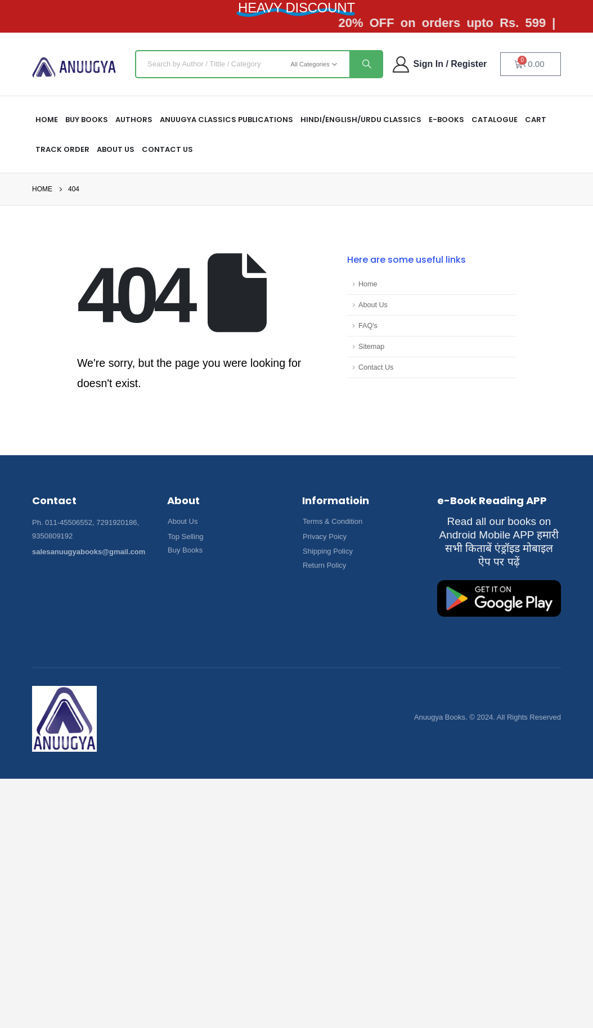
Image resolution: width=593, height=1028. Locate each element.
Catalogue (494, 119)
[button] (182, 521)
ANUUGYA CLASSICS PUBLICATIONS (226, 119)
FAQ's (368, 326)
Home (368, 284)
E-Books (446, 119)
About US (115, 149)
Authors (133, 119)
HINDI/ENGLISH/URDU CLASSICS (360, 119)
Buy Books (86, 119)
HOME (46, 119)
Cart (535, 119)
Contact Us (167, 149)
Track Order (62, 149)
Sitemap (371, 347)
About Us (373, 305)
